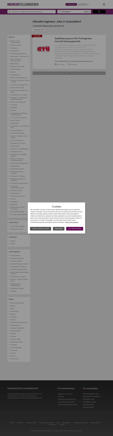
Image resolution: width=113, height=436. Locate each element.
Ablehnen (58, 228)
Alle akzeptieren (74, 228)
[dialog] (56, 218)
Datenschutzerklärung (71, 222)
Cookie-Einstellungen (40, 228)
